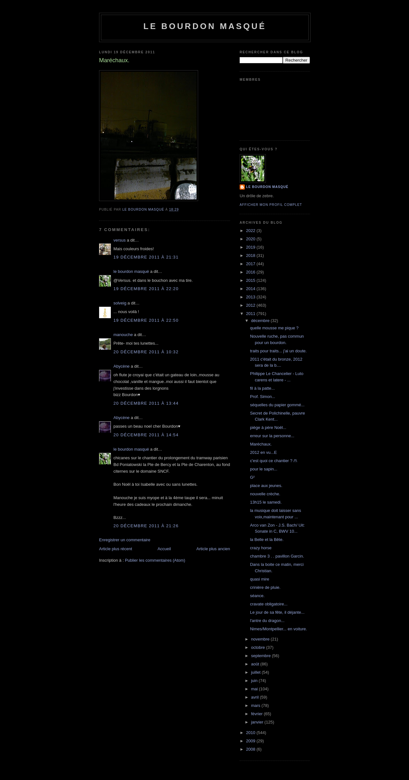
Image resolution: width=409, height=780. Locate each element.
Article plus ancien (213, 548)
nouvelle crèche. (265, 493)
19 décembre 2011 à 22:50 (146, 320)
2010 (251, 732)
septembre (261, 655)
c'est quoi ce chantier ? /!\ (273, 460)
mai (255, 688)
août (255, 664)
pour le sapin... (263, 469)
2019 (251, 247)
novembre (261, 639)
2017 (251, 263)
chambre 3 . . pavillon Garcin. (277, 556)
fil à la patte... (262, 388)
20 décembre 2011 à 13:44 (146, 403)
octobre (258, 647)
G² (252, 477)
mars (256, 705)
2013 (251, 297)
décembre (261, 320)
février (257, 713)
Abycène (121, 366)
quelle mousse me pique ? (274, 328)
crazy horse (260, 547)
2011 (251, 313)
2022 (251, 230)
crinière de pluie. (265, 587)
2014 (251, 288)
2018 (251, 255)
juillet (256, 672)
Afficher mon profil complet (271, 204)
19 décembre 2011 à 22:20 (146, 288)
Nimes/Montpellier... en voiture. (278, 628)
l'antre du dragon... (267, 620)
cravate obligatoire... (268, 604)
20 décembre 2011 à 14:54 (146, 434)
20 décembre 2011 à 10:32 (146, 351)
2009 (251, 741)
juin (255, 680)
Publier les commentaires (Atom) (155, 560)
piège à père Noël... (268, 427)
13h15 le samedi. (266, 502)
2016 (251, 272)
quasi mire (259, 579)
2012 (251, 305)
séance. (257, 595)
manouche (123, 334)
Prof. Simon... (262, 396)
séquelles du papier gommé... (277, 404)
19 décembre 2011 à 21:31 (146, 257)
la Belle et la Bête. (266, 539)
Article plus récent (115, 548)
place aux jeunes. (266, 485)
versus (119, 240)
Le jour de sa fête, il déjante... (277, 612)
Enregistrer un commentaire (124, 539)
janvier (258, 722)
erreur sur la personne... (272, 435)
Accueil (164, 548)
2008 (251, 749)
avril (255, 697)
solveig (119, 303)
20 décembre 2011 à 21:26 (146, 525)
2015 (251, 280)
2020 (251, 238)
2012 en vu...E (263, 452)
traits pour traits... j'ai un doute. (278, 351)
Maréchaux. (261, 444)
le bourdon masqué (204, 26)
